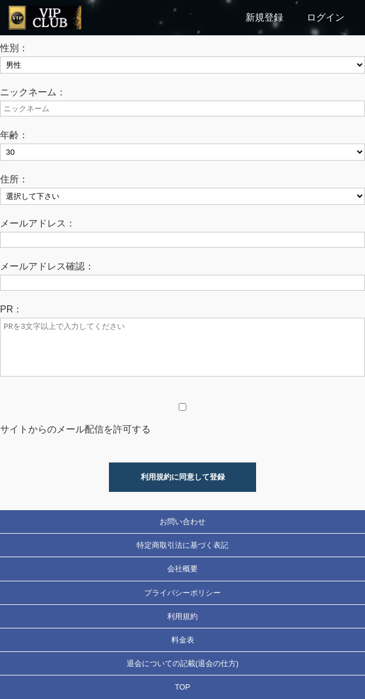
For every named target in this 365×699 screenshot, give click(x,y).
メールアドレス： (37, 223)
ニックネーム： (33, 92)
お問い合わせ (182, 521)
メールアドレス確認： (47, 266)
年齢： (14, 135)
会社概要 (182, 568)
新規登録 (264, 17)
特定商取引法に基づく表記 (182, 545)
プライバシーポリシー (182, 592)
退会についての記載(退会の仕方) (183, 663)
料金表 (182, 639)
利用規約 (182, 616)
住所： (14, 179)
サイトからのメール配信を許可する (75, 429)
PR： (11, 309)
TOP (182, 687)
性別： (14, 48)
